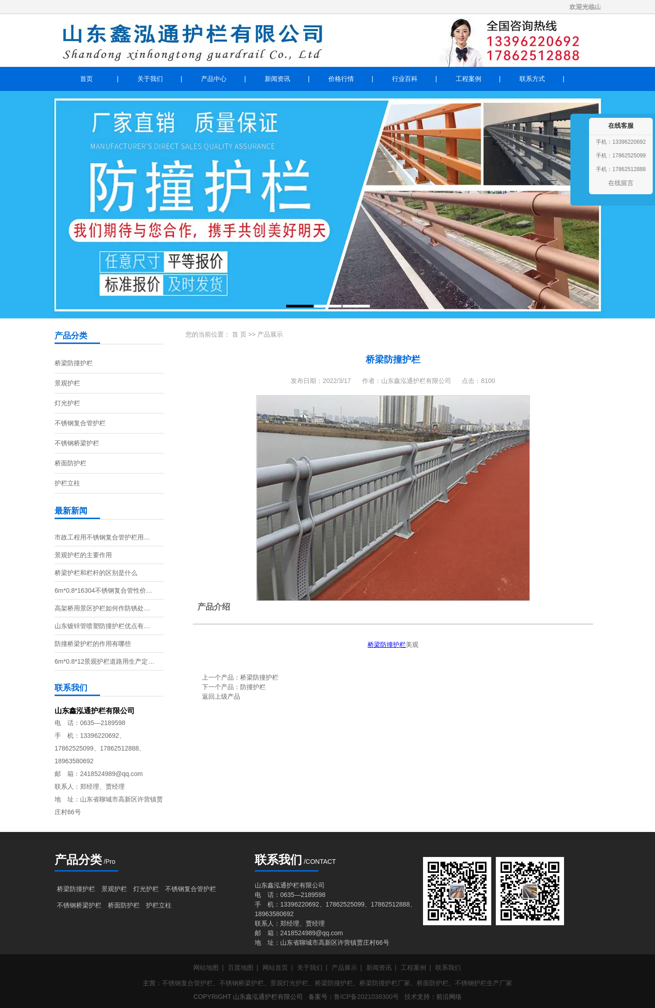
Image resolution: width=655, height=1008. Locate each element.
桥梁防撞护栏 (74, 363)
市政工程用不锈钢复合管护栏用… (102, 537)
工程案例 (468, 78)
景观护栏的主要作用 (83, 555)
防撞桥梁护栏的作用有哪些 (93, 643)
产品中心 (214, 78)
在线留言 (621, 182)
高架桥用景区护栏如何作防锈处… (102, 608)
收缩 (578, 169)
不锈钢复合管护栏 (80, 423)
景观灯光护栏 (289, 983)
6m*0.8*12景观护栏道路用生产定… (104, 661)
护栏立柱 (67, 483)
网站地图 (206, 967)
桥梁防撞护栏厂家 (384, 983)
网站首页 (275, 967)
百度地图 (240, 967)
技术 (410, 996)
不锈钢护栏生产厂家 (483, 983)
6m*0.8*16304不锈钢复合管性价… (103, 590)
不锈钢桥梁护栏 (77, 443)
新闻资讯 (277, 78)
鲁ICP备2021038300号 (366, 996)
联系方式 (532, 78)
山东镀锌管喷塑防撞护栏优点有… (102, 626)
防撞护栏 (253, 686)
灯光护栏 (67, 403)
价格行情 (341, 78)
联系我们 (448, 967)
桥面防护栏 (70, 463)
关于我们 (150, 78)
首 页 (239, 334)
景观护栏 (67, 383)
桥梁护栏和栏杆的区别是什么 (96, 572)
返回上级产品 (221, 696)
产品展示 (270, 334)
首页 (86, 78)
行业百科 (405, 78)
